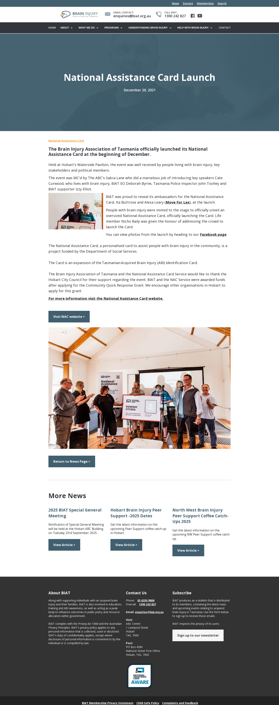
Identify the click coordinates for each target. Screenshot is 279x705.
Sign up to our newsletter (198, 635)
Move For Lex (178, 202)
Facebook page (213, 234)
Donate (188, 3)
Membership (205, 3)
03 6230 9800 (145, 600)
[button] (67, 28)
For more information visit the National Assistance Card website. (105, 298)
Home (52, 27)
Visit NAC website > (69, 316)
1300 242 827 (147, 604)
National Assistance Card (66, 141)
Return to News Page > (71, 461)
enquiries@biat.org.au (149, 612)
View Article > (64, 545)
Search (222, 3)
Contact (225, 27)
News (175, 3)
